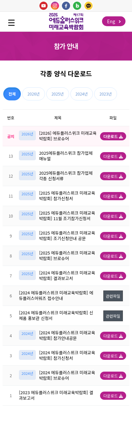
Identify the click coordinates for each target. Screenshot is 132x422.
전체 (12, 94)
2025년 (57, 94)
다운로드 (113, 136)
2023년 (105, 94)
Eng (114, 21)
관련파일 (113, 296)
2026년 (33, 94)
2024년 (82, 94)
